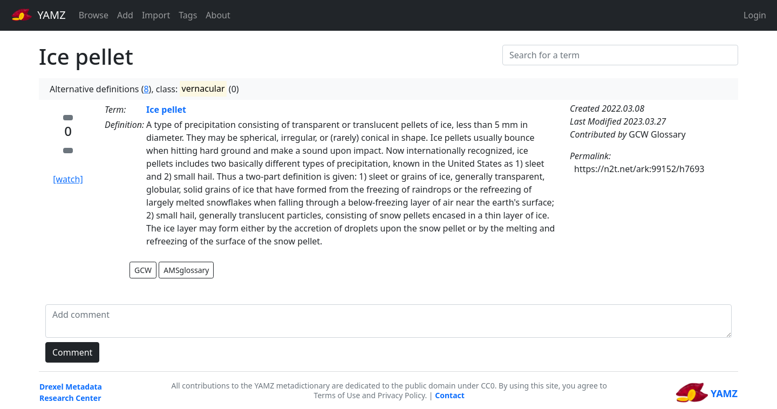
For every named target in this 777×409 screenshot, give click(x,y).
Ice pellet (166, 109)
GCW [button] (143, 270)
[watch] (68, 179)
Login (755, 15)
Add (125, 15)
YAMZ (38, 14)
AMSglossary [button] (186, 270)
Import (156, 15)
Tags (188, 15)
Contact (450, 395)
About (218, 15)
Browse (93, 15)
